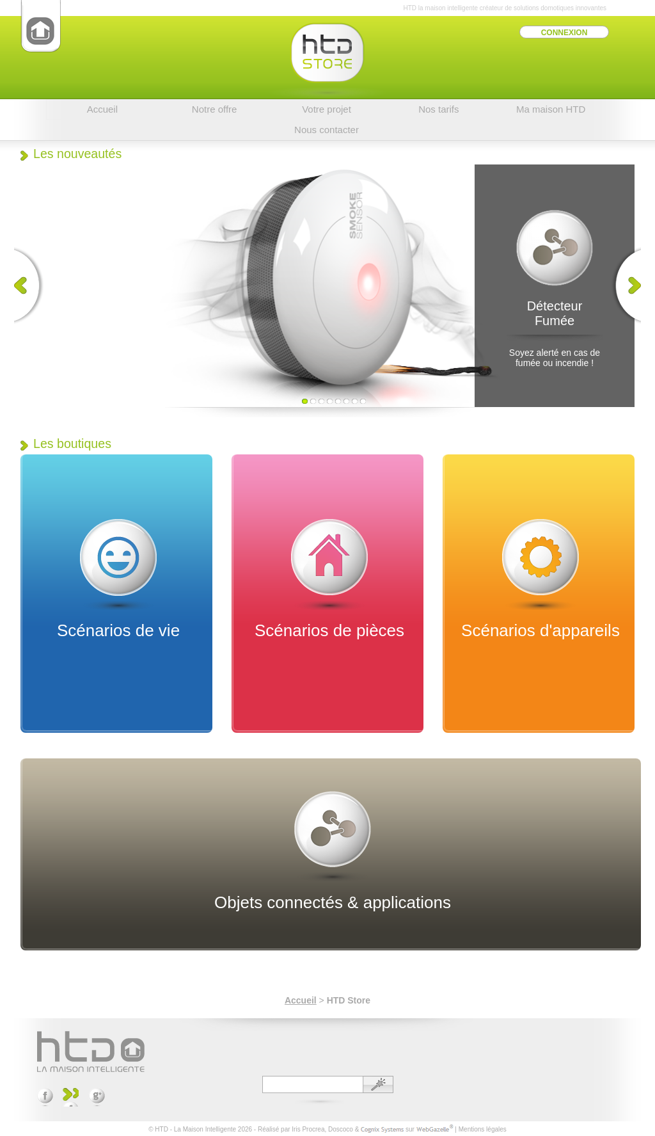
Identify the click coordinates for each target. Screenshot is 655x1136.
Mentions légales (483, 1129)
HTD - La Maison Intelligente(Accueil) (40, 26)
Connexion (564, 32)
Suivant (622, 285)
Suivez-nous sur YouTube (71, 1097)
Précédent (32, 285)
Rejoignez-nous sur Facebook (45, 1097)
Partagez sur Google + (97, 1097)
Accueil (301, 1000)
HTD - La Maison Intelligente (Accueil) (91, 1051)
